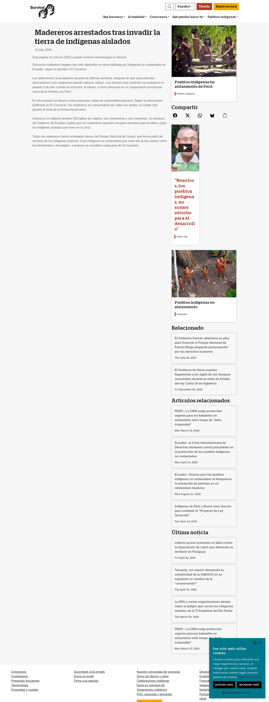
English (204, 636)
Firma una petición (86, 640)
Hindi (203, 658)
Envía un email (84, 636)
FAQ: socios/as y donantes (154, 654)
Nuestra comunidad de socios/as (158, 631)
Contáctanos (19, 636)
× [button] (260, 642)
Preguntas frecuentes (25, 640)
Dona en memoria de (151, 645)
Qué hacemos (113, 17)
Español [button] (184, 6)
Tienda (204, 6)
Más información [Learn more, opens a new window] (249, 677)
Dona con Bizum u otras (153, 636)
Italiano (204, 645)
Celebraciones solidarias (153, 640)
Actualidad (136, 17)
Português (206, 654)
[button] (169, 6)
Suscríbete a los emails (89, 631)
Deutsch (205, 631)
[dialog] (237, 668)
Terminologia (19, 645)
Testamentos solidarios (152, 649)
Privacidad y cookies (24, 649)
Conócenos (158, 17)
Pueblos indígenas (222, 17)
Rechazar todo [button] (249, 684)
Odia (203, 663)
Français (205, 640)
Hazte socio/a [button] (226, 6)
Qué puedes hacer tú (187, 17)
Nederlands (207, 649)
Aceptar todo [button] (224, 684)
